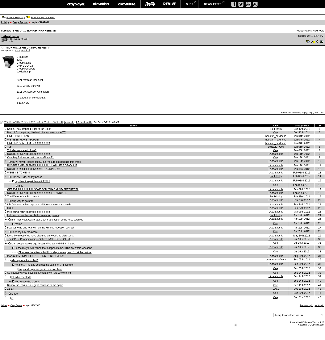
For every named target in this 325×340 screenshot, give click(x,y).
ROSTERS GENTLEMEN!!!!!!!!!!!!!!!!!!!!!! (29, 153)
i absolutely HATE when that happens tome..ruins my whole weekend (53, 248)
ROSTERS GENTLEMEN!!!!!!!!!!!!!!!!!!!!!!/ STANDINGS (37, 193)
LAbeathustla (10, 36)
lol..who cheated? (21, 277)
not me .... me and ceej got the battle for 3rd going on (44, 264)
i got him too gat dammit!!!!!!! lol (32, 181)
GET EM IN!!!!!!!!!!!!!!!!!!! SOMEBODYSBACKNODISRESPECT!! (42, 189)
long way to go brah (22, 201)
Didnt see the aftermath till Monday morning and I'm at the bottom (55, 252)
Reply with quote (316, 113)
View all (69, 122)
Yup (9, 146)
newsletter (213, 4)
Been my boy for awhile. (24, 232)
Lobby (5, 22)
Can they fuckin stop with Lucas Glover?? (30, 157)
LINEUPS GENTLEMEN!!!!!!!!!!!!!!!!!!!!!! (28, 143)
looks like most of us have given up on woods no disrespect (40, 235)
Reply (304, 113)
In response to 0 (22, 50)
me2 (20, 185)
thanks (18, 224)
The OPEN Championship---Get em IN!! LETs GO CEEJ (38, 239)
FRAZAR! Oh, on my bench (26, 177)
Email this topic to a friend (43, 17)
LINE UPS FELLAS (18, 136)
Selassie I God (276, 146)
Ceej (276, 132)
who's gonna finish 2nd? (24, 260)
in (12, 298)
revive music (169, 4)
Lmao (14, 293)
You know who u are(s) (28, 281)
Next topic (318, 30)
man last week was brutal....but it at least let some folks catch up (47, 219)
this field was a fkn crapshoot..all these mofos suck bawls (39, 204)
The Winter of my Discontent (23, 196)
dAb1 (276, 288)
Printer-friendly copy (16, 17)
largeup (150, 4)
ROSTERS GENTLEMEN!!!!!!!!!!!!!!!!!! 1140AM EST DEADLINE (42, 165)
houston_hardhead (275, 136)
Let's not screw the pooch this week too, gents (33, 215)
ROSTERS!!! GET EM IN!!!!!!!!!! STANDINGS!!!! (33, 169)
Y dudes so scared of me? (21, 150)
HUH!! (10, 208)
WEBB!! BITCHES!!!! (18, 172)
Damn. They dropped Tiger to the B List (29, 128)
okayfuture (127, 4)
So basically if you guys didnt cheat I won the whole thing (39, 272)
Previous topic (303, 30)
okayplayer (76, 4)
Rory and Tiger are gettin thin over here (40, 269)
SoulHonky (276, 128)
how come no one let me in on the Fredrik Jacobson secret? (40, 227)
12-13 (10, 288)
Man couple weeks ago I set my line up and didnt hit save (43, 243)
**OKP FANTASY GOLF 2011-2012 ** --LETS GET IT (33, 122)
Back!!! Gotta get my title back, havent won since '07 (36, 132)
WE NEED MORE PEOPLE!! (23, 139)
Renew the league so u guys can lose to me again (35, 285)
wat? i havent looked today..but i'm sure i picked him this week (46, 161)
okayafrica (101, 4)
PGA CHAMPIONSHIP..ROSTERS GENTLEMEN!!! (35, 256)
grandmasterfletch (276, 259)
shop (189, 4)
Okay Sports (20, 22)
